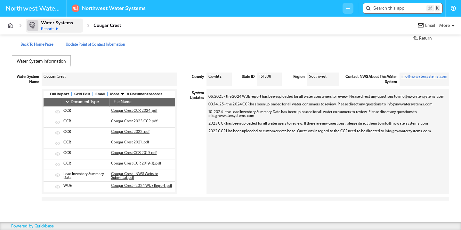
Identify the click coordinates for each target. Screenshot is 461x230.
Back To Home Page (36, 44)
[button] (403, 8)
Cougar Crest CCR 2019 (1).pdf (136, 163)
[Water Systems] (54, 26)
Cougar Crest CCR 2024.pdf (134, 110)
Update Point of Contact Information (95, 44)
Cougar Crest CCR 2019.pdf (134, 153)
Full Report (59, 94)
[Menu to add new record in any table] (348, 8)
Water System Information (41, 61)
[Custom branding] (33, 8)
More (117, 94)
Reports (50, 29)
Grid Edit (82, 94)
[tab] (41, 61)
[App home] (10, 25)
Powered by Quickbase (32, 226)
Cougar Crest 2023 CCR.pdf (134, 121)
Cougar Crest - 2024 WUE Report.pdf (141, 186)
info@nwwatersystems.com (424, 76)
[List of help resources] (453, 8)
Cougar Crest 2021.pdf (130, 142)
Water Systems (57, 23)
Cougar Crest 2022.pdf (130, 132)
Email (100, 94)
